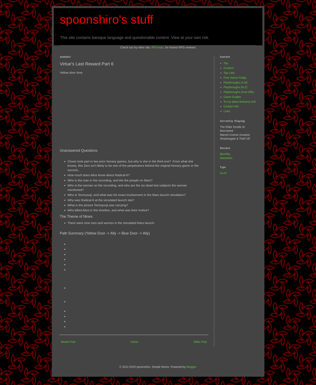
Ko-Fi (223, 173)
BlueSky (225, 154)
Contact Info (231, 106)
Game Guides (232, 96)
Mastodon (226, 158)
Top (225, 63)
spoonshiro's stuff (106, 19)
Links (226, 111)
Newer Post (68, 341)
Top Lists (229, 72)
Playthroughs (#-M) (235, 82)
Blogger (191, 366)
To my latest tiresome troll (239, 101)
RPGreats (157, 47)
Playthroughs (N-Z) (235, 87)
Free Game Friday (234, 77)
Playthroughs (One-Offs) (238, 92)
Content (228, 68)
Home (134, 341)
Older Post (200, 341)
